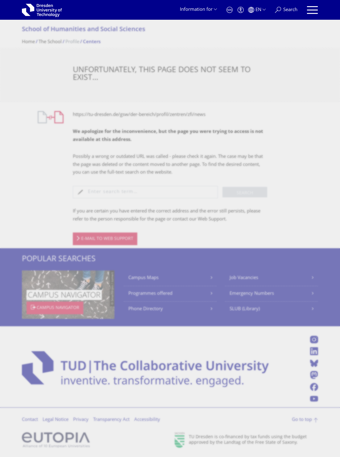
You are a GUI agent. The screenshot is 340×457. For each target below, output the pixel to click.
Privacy (81, 420)
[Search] (286, 10)
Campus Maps (143, 278)
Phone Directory (145, 309)
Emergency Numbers (252, 293)
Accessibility (147, 420)
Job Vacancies (244, 278)
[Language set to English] (257, 10)
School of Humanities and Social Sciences (83, 30)
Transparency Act (111, 420)
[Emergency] (229, 10)
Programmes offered (150, 293)
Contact (30, 420)
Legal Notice (55, 420)
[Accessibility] (240, 10)
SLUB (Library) (245, 309)
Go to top (302, 420)
